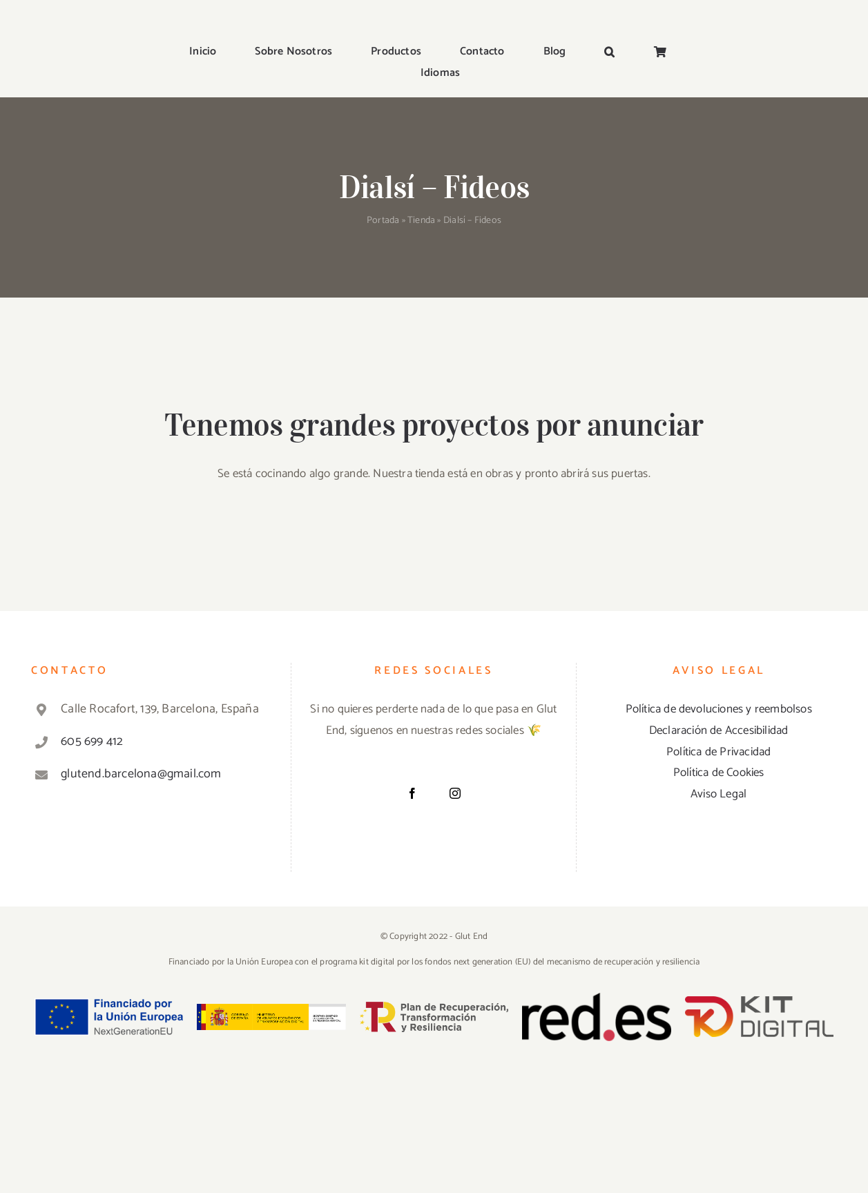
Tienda (421, 221)
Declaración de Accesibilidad (719, 730)
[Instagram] (455, 793)
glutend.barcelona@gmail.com (141, 774)
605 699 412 (92, 741)
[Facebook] (412, 793)
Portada (383, 221)
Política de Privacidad (718, 752)
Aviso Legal (718, 794)
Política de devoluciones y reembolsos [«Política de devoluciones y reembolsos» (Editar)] (719, 709)
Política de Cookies (718, 772)
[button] (609, 53)
